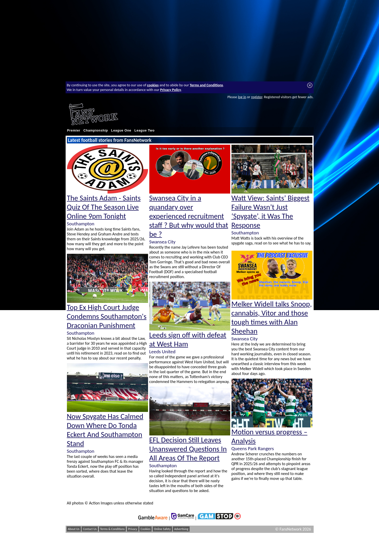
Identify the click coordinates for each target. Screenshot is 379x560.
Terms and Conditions (206, 85)
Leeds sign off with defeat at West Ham (188, 340)
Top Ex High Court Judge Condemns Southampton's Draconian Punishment (106, 316)
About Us (74, 529)
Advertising (181, 529)
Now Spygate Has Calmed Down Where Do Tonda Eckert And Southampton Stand (105, 430)
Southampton (80, 224)
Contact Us (90, 529)
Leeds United (162, 352)
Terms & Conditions (112, 529)
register (256, 97)
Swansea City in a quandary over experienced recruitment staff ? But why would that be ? (188, 216)
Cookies (145, 529)
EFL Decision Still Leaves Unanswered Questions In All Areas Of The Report (188, 449)
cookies (153, 85)
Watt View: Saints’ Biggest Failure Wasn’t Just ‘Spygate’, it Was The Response (270, 212)
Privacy (132, 529)
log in (242, 97)
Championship (95, 130)
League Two (144, 130)
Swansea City (162, 242)
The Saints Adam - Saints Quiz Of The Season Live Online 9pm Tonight (104, 207)
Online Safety (162, 529)
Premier (73, 130)
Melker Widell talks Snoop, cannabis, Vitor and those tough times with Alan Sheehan (271, 318)
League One (121, 130)
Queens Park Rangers (252, 448)
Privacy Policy (170, 89)
